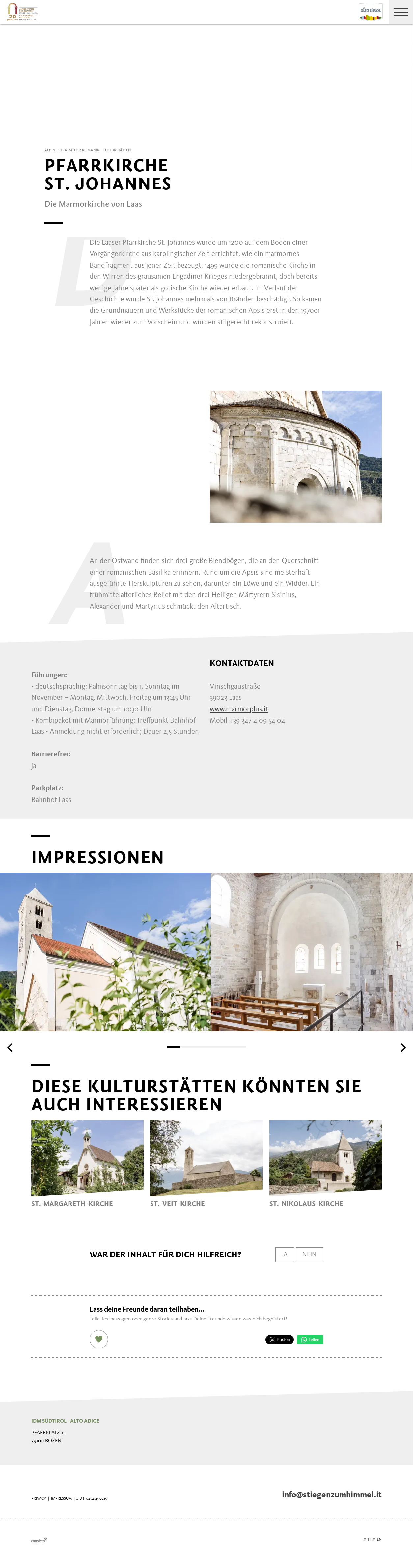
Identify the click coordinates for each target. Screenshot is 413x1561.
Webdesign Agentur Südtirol (39, 1540)
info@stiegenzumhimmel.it (332, 1495)
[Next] (402, 1047)
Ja (283, 1254)
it (369, 1540)
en (379, 1540)
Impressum (61, 1499)
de (359, 1540)
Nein (309, 1254)
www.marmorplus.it (239, 709)
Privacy (38, 1499)
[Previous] (10, 1047)
